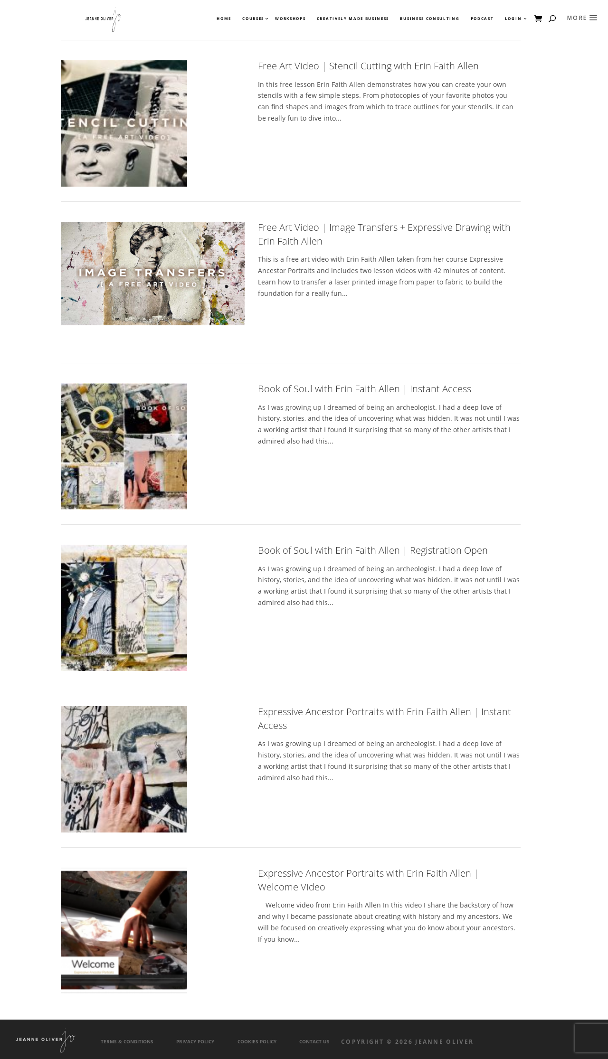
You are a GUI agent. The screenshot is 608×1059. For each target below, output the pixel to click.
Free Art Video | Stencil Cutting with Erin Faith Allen (368, 65)
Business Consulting (429, 18)
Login (513, 18)
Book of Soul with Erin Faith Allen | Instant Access (364, 388)
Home (224, 18)
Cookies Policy (257, 1042)
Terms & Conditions (127, 1042)
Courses (252, 18)
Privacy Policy (195, 1042)
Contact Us (314, 1042)
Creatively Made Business (353, 18)
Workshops (290, 18)
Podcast (482, 18)
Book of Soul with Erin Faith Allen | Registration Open (373, 550)
